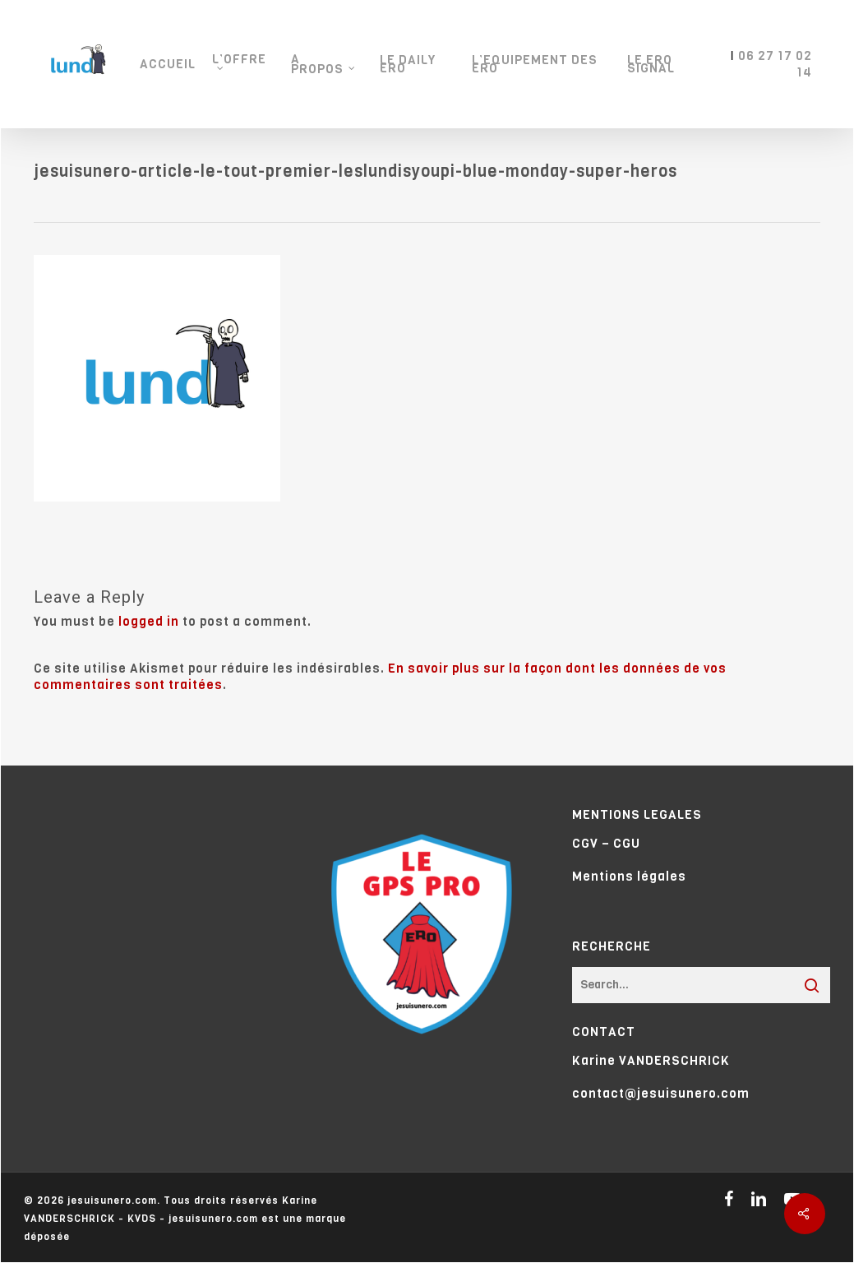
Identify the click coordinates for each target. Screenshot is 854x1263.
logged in (148, 621)
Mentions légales (629, 876)
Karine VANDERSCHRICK (651, 1060)
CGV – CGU (606, 843)
